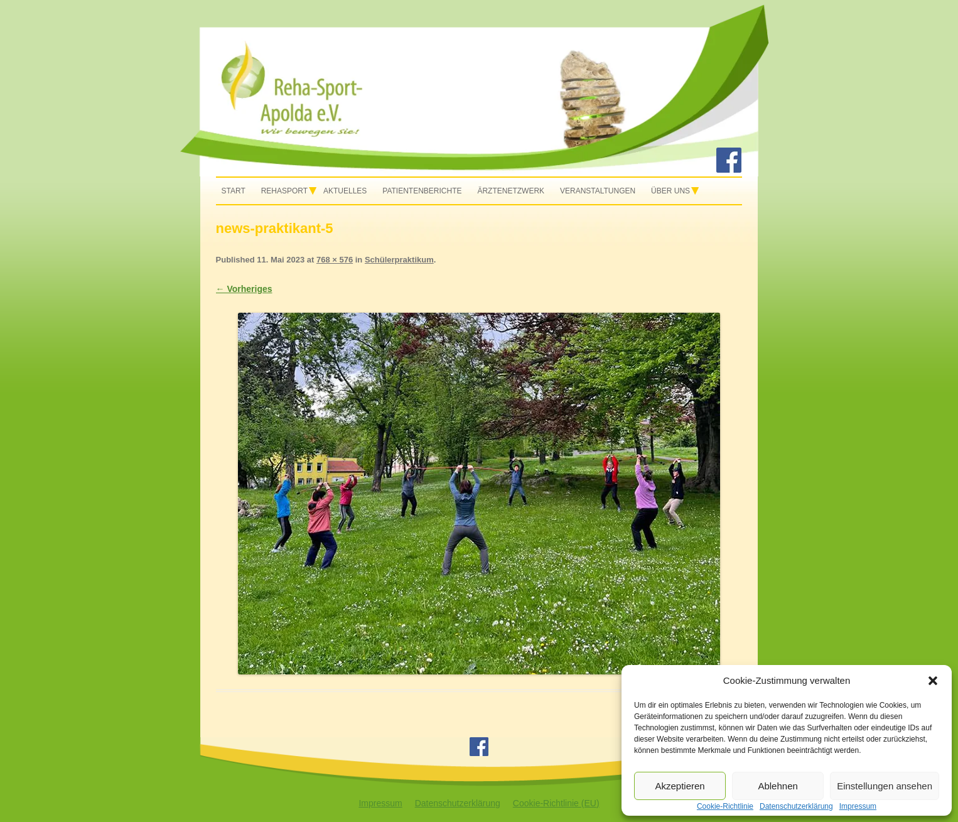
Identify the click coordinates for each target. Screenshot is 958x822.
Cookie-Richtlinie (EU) (556, 803)
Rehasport (284, 191)
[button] (933, 680)
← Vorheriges (244, 289)
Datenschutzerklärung (457, 803)
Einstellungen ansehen (884, 786)
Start (233, 191)
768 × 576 (334, 259)
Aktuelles (345, 191)
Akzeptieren (679, 786)
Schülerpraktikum (399, 259)
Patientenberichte (421, 191)
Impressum (380, 803)
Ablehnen (777, 786)
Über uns (670, 191)
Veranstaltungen (597, 191)
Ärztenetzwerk (510, 191)
